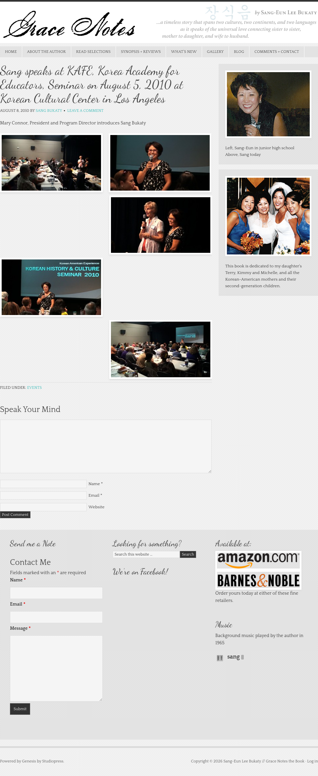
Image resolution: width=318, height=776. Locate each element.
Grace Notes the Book (159, 24)
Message (20, 628)
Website (96, 507)
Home (11, 52)
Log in (312, 761)
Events (34, 388)
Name (94, 483)
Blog (239, 52)
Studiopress (52, 761)
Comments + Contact (276, 52)
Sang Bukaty (48, 111)
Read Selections (91, 52)
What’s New (181, 52)
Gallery (215, 52)
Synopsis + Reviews (138, 52)
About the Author (46, 52)
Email (93, 495)
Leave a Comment (85, 111)
